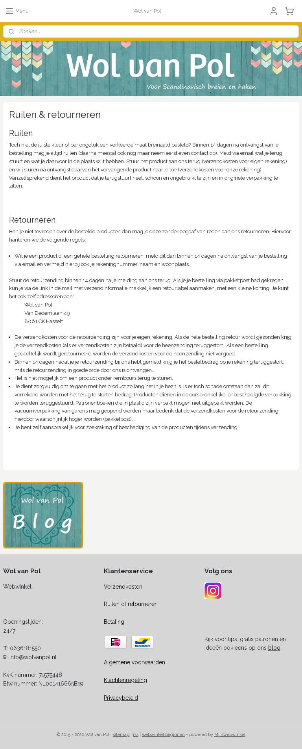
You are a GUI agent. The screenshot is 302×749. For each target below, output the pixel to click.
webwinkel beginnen (163, 734)
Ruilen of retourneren (131, 604)
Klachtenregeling (125, 680)
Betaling (114, 622)
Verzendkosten (123, 587)
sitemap (121, 734)
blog (274, 648)
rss (135, 734)
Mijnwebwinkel (229, 734)
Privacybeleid (121, 698)
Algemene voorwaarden (134, 662)
